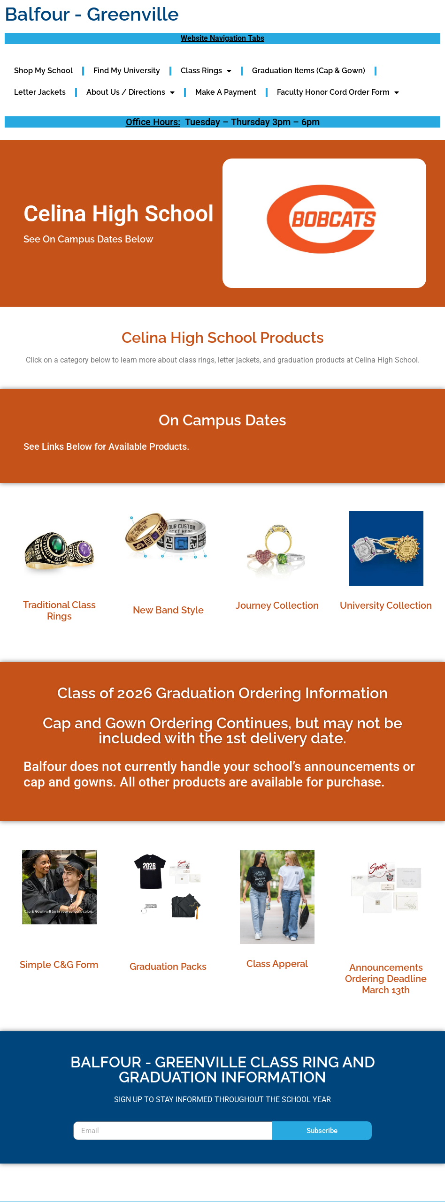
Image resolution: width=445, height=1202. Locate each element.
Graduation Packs (168, 966)
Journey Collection (277, 605)
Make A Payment (225, 92)
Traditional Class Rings (59, 610)
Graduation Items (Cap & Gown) (308, 70)
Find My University (126, 70)
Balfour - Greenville (92, 14)
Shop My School (43, 70)
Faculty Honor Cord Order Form (338, 92)
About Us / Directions (130, 92)
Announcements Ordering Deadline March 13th (386, 979)
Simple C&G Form (59, 964)
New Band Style (168, 610)
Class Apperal (277, 963)
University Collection (386, 605)
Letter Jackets (40, 92)
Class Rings (206, 70)
